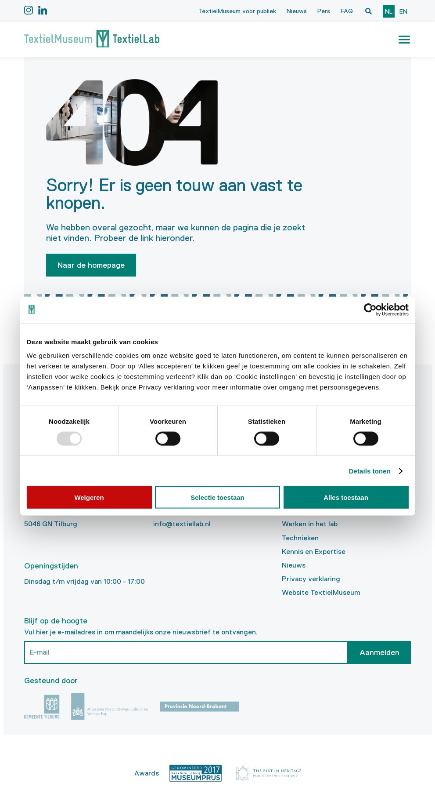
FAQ (347, 11)
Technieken (300, 538)
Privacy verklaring (311, 579)
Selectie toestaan (217, 497)
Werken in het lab (310, 524)
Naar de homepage (91, 265)
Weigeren (89, 497)
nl (388, 11)
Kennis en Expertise (313, 551)
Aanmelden (379, 652)
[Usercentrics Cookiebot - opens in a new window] (370, 309)
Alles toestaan (346, 497)
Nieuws (297, 11)
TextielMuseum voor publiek (237, 11)
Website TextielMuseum (321, 592)
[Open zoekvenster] (368, 11)
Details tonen (370, 470)
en (403, 11)
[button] (404, 39)
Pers (323, 11)
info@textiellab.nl (182, 524)
